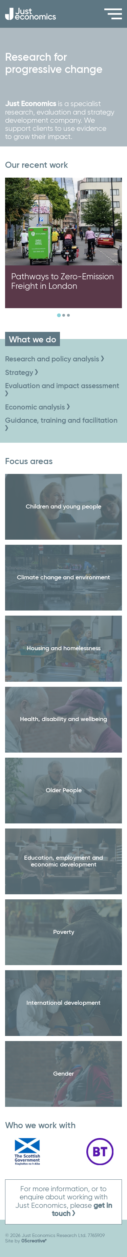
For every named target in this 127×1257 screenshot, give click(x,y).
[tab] (59, 315)
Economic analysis (37, 407)
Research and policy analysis (54, 359)
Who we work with (40, 1125)
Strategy (21, 373)
